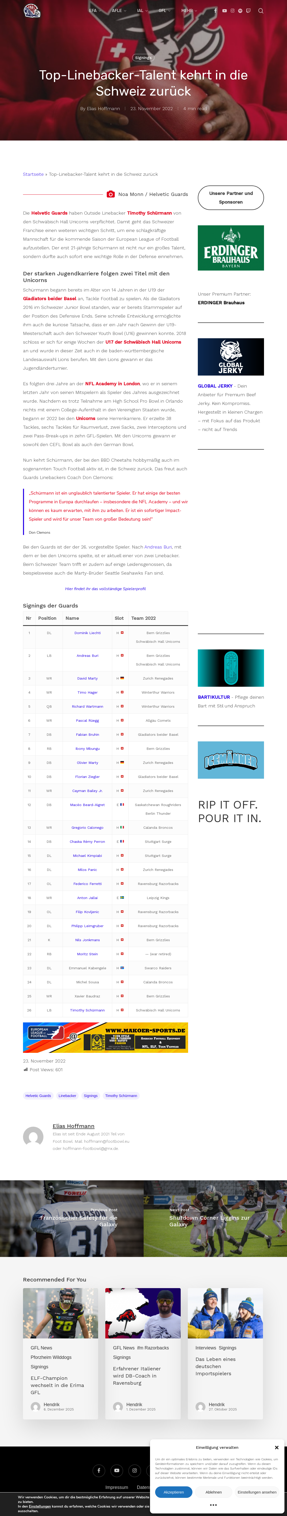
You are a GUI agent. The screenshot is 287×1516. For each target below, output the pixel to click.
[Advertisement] (231, 541)
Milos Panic (87, 870)
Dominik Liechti (87, 633)
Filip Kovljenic (87, 912)
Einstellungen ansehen (257, 1492)
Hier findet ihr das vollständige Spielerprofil (105, 589)
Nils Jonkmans (87, 940)
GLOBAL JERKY (215, 386)
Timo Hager (87, 692)
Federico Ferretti (87, 884)
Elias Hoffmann (103, 108)
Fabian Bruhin (87, 734)
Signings (143, 57)
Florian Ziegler (87, 777)
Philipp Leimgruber (87, 926)
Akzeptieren (174, 1492)
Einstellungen (40, 1506)
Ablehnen (213, 1492)
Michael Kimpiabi (87, 856)
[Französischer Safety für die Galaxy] (72, 1218)
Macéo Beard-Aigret (87, 805)
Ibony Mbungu (87, 749)
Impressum (116, 1487)
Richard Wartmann (87, 706)
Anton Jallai (87, 898)
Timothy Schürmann (87, 1010)
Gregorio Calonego (88, 827)
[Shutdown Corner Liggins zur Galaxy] (215, 1218)
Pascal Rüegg (87, 720)
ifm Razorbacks (153, 1347)
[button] (276, 1447)
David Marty (87, 678)
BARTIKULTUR (214, 697)
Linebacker (67, 1096)
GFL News (41, 1347)
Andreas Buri (158, 547)
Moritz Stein (87, 954)
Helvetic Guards (38, 1096)
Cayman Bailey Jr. (87, 791)
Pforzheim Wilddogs (51, 1357)
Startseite (33, 174)
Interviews (206, 1347)
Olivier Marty (87, 763)
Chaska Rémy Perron (87, 841)
